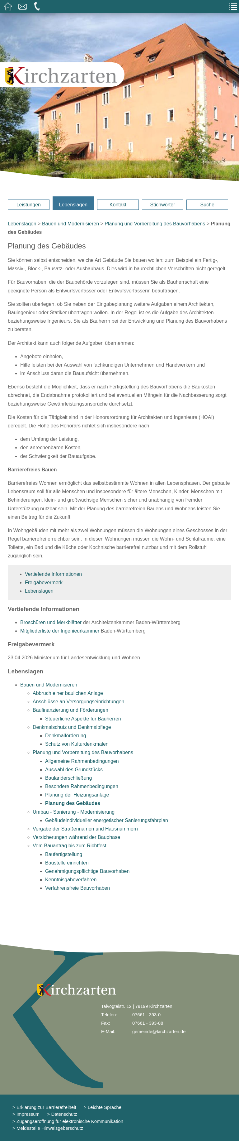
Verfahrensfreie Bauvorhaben (77, 888)
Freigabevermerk (44, 582)
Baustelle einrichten (67, 862)
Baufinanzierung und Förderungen (70, 710)
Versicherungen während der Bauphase (76, 837)
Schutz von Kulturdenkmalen (77, 744)
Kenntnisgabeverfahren (70, 879)
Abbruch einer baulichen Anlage (68, 693)
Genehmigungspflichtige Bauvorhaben (87, 871)
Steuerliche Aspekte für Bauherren (83, 718)
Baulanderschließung (68, 778)
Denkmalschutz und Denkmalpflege (72, 727)
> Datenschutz (62, 1114)
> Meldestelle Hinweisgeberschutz (47, 1128)
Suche (207, 204)
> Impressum (26, 1114)
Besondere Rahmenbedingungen (81, 786)
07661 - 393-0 (146, 1014)
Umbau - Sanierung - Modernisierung (74, 812)
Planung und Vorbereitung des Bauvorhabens (155, 223)
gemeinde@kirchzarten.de (158, 1031)
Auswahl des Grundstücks (74, 769)
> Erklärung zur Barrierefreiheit (44, 1107)
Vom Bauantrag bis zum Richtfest (69, 845)
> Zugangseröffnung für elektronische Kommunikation (67, 1121)
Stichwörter (162, 204)
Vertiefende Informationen (53, 574)
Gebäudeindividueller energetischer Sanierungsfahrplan (106, 820)
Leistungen (28, 204)
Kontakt (118, 204)
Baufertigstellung (63, 854)
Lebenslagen (73, 204)
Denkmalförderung (65, 735)
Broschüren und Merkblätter (51, 622)
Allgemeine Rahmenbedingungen (82, 761)
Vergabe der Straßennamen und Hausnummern (85, 828)
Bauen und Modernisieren (70, 223)
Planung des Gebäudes (72, 803)
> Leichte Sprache (102, 1107)
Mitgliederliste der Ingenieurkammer (59, 630)
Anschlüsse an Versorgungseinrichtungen (78, 701)
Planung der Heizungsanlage (77, 794)
